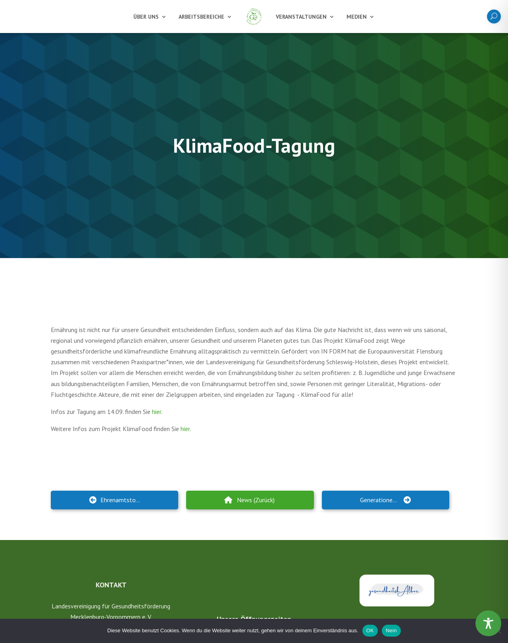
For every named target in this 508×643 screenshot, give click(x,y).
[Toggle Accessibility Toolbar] (488, 623)
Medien (356, 17)
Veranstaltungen (301, 17)
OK (370, 630)
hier (156, 412)
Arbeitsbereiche (201, 17)
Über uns (146, 17)
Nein (391, 630)
